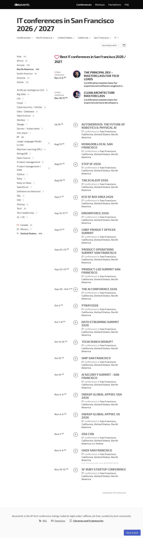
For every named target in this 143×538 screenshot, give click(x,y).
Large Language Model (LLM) (29, 143)
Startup (21, 204)
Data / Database (25, 111)
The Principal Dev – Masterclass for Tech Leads (101, 76)
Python (20, 174)
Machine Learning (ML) (29, 149)
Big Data (21, 94)
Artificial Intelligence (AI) (30, 90)
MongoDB (22, 153)
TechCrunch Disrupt (97, 341)
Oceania (21, 77)
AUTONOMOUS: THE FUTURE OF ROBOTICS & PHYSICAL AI (103, 125)
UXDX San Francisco (97, 450)
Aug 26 (59, 180)
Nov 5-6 (60, 450)
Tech (19, 208)
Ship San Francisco (96, 358)
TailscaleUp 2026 (95, 180)
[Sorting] (111, 45)
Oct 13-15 (60, 341)
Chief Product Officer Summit (98, 231)
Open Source (24, 157)
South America (24, 73)
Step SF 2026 (91, 164)
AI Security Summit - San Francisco (100, 376)
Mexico (24, 229)
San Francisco (101, 37)
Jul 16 (58, 124)
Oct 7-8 (59, 321)
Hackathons (114, 4)
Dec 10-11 (61, 98)
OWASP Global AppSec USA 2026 (102, 395)
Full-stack (22, 132)
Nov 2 (59, 434)
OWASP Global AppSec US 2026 (101, 415)
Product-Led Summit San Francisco (101, 270)
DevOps (21, 119)
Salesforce (22, 187)
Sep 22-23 (61, 249)
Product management (28, 162)
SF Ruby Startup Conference (104, 469)
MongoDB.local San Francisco (97, 145)
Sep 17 (59, 229)
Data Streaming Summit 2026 (100, 323)
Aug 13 (59, 144)
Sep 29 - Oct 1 (63, 289)
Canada (24, 224)
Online (20, 82)
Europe (21, 65)
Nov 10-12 (61, 469)
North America (44, 37)
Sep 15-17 (61, 213)
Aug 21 (59, 163)
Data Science (24, 115)
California (83, 37)
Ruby (19, 178)
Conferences (84, 4)
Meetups (100, 4)
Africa (20, 60)
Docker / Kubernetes (28, 128)
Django (20, 124)
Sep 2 (59, 196)
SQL (19, 195)
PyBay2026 (90, 305)
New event (132, 532)
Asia (19, 56)
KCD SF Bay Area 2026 (97, 196)
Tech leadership (25, 212)
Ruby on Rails (24, 182)
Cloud (20, 102)
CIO (18, 98)
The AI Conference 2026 (99, 289)
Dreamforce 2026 (95, 213)
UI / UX (21, 217)
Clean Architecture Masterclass (99, 94)
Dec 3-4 (60, 77)
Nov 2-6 (60, 394)
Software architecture (29, 191)
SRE (19, 199)
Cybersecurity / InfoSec (29, 107)
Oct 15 (59, 358)
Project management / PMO (29, 168)
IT (115, 37)
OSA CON (88, 434)
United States (65, 37)
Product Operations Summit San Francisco (99, 251)
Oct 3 (58, 305)
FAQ (127, 4)
